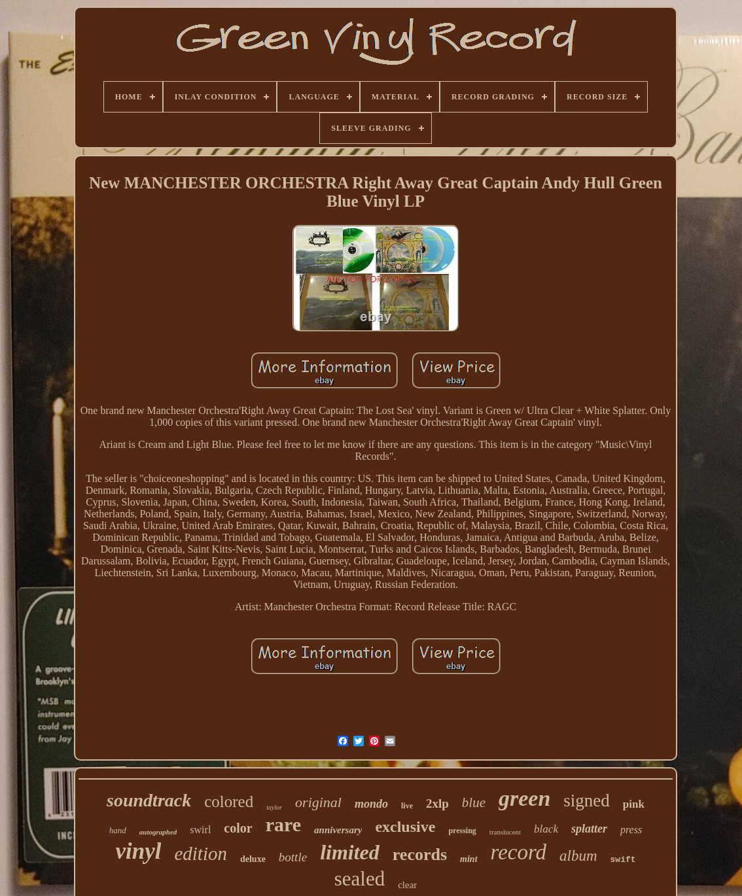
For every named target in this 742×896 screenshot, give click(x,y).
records (420, 854)
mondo (371, 803)
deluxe (253, 859)
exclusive (405, 826)
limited (350, 852)
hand (117, 830)
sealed (359, 878)
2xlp (437, 803)
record (519, 852)
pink (634, 804)
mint (468, 859)
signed (586, 800)
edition (200, 853)
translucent (505, 832)
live (407, 805)
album (578, 856)
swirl (200, 829)
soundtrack (149, 800)
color (238, 828)
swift (623, 860)
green (524, 798)
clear (407, 885)
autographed (158, 832)
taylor (274, 807)
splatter (589, 828)
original (318, 802)
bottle (293, 857)
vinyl (138, 851)
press (631, 829)
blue (474, 802)
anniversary (338, 830)
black (546, 829)
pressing (462, 830)
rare (283, 824)
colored (228, 801)
